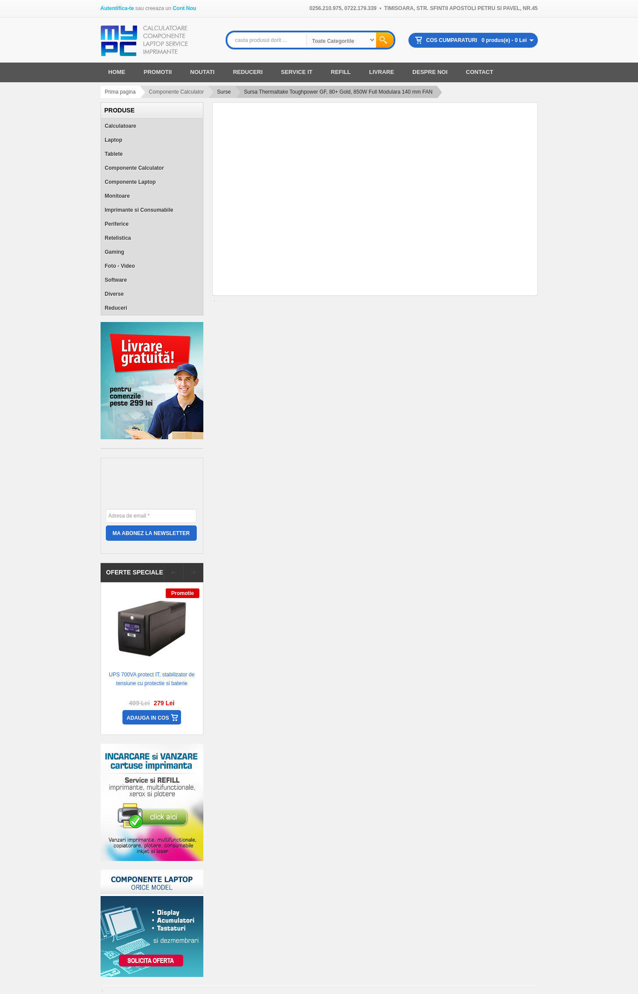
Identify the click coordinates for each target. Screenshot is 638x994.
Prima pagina (120, 92)
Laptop (113, 140)
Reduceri (116, 308)
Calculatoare (120, 126)
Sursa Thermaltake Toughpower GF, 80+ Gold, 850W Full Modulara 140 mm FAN (338, 92)
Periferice (117, 224)
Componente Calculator (176, 92)
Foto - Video (120, 266)
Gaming (115, 252)
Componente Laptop (130, 182)
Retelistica (118, 238)
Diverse (114, 294)
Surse (223, 92)
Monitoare (117, 196)
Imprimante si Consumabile (139, 210)
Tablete (114, 154)
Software (116, 280)
